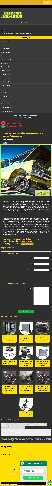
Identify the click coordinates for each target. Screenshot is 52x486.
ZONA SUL (28, 424)
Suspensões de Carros (6, 107)
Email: (39, 264)
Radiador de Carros (6, 96)
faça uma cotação (27, 244)
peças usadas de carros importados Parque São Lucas (9, 339)
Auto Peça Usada (5, 41)
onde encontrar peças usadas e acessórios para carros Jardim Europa (26, 389)
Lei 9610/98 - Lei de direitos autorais (23, 440)
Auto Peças (4, 44)
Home (12, 469)
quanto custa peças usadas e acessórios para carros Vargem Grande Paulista (9, 389)
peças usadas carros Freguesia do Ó (26, 414)
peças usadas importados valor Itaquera (42, 339)
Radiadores (4, 100)
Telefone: (38, 270)
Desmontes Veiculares (6, 67)
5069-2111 (27, 23)
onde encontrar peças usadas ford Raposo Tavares (42, 363)
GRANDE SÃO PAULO (36, 424)
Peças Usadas (4, 92)
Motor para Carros (5, 74)
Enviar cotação (26, 311)
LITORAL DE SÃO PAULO (7, 427)
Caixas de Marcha (5, 55)
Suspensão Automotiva (7, 103)
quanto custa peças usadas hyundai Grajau (9, 362)
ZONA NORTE (16, 424)
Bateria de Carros (5, 48)
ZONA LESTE (9, 424)
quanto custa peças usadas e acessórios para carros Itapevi (42, 388)
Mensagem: (38, 296)
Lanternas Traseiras (6, 70)
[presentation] (16, 277)
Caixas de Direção (5, 52)
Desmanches (4, 63)
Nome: (39, 258)
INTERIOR (44, 424)
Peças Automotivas (6, 85)
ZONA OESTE (22, 424)
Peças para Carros (5, 89)
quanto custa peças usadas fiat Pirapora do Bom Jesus (26, 339)
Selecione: (3, 424)
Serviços (26, 37)
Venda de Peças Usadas (7, 111)
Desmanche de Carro (6, 59)
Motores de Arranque (6, 78)
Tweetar (5, 143)
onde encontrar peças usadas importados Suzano (26, 363)
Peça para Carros (5, 81)
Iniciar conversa (33, 478)
